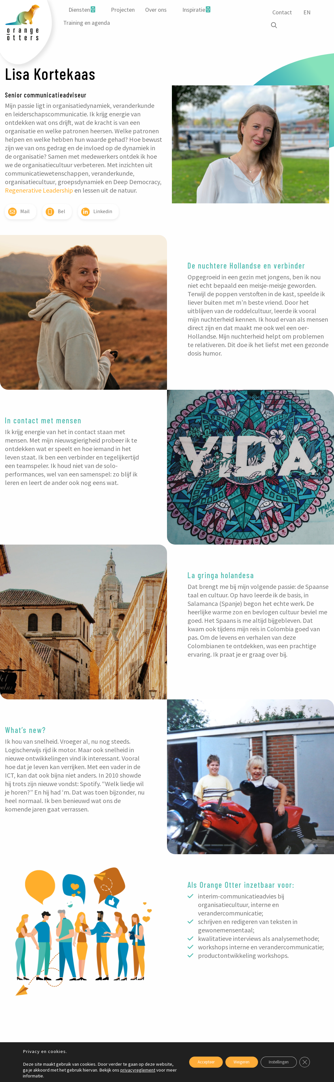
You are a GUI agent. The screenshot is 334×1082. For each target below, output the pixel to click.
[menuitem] (81, 9)
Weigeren (231, 1062)
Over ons (155, 9)
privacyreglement (40, 1076)
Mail (19, 212)
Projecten (122, 9)
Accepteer (189, 1062)
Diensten (79, 9)
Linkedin (96, 212)
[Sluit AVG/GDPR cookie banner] (304, 1062)
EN (306, 12)
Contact (281, 12)
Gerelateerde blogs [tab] (29, 1024)
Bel (55, 212)
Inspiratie (193, 9)
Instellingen (274, 1062)
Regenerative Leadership (39, 190)
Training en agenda (86, 22)
